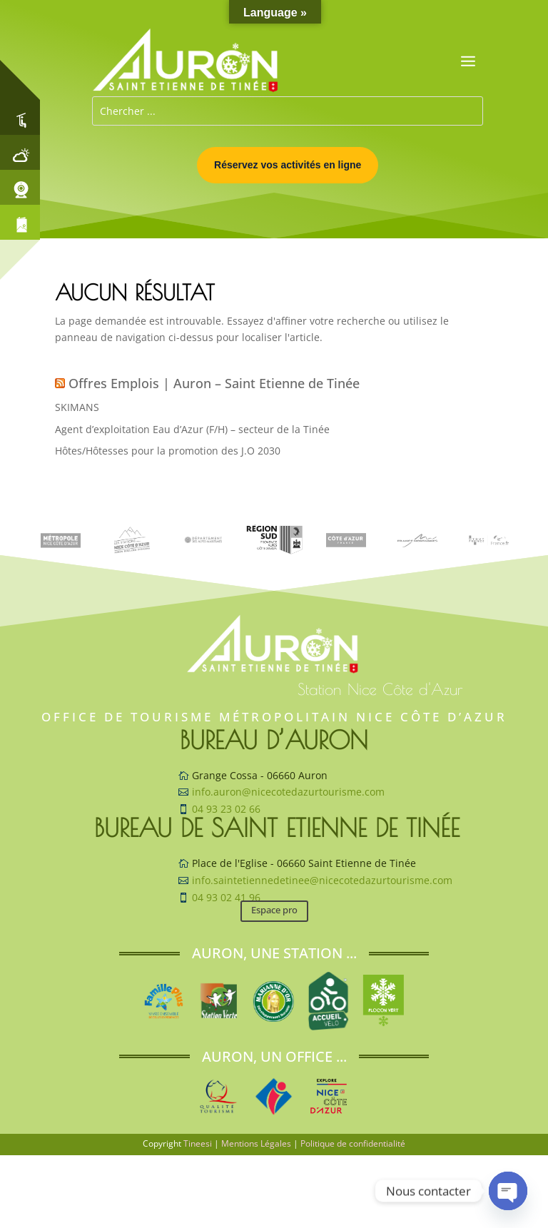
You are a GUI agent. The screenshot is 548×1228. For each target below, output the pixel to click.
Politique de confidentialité (352, 1143)
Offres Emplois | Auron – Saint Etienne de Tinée (214, 383)
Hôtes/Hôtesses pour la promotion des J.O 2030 (167, 450)
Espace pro (274, 909)
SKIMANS (77, 407)
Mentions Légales (256, 1143)
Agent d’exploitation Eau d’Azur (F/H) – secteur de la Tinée (192, 429)
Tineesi (197, 1143)
